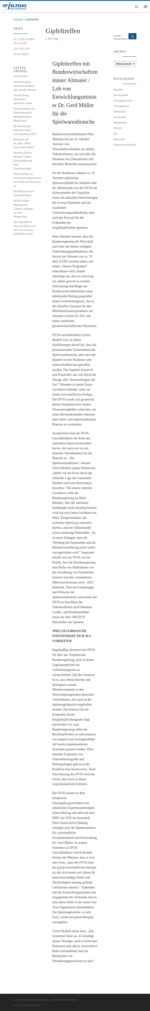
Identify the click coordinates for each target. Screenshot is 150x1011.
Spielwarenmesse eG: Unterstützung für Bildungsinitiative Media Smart (24, 114)
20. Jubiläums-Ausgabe (24, 41)
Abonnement (120, 122)
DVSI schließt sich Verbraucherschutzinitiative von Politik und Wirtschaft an (28, 180)
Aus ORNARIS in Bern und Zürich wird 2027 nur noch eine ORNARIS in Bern (25, 228)
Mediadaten (119, 111)
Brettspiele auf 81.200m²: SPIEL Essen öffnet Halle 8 (24, 143)
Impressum (119, 139)
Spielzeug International (35, 999)
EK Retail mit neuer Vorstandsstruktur (24, 193)
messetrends (119, 117)
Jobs (115, 133)
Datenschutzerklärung (124, 144)
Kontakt (117, 128)
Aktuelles (22, 48)
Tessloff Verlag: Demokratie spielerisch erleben (23, 99)
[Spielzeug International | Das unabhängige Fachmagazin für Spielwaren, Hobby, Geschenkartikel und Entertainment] (14, 6)
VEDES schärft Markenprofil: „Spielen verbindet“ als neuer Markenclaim (24, 208)
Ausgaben (21, 54)
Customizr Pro (35, 1005)
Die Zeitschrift (120, 95)
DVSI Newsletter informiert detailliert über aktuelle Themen (25, 85)
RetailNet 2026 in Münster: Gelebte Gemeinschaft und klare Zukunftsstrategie (23, 160)
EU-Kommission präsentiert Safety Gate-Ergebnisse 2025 (25, 130)
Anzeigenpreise (121, 106)
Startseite (18, 19)
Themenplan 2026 (122, 100)
